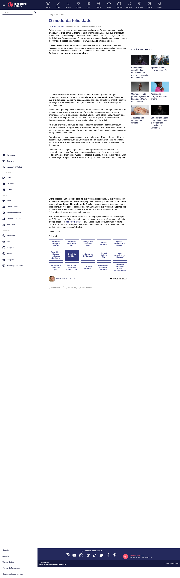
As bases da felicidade (87, 268)
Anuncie (5, 556)
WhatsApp (8, 235)
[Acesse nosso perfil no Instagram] (68, 555)
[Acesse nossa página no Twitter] (101, 555)
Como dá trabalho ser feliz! (104, 255)
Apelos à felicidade (103, 243)
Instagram (8, 247)
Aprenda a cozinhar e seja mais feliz (119, 243)
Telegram (8, 259)
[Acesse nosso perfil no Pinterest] (115, 555)
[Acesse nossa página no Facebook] (108, 555)
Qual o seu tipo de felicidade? (87, 255)
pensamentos (71, 287)
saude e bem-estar (86, 287)
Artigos (52, 14)
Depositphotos (60, 564)
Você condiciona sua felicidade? (119, 255)
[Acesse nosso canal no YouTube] (74, 555)
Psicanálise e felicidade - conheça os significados (55, 255)
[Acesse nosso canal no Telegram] (88, 555)
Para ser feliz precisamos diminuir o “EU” (72, 268)
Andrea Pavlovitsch (58, 26)
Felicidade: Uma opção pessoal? (56, 243)
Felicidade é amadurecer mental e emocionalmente (120, 268)
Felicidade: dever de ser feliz (71, 243)
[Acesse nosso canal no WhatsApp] (81, 555)
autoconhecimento (56, 287)
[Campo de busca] (17, 13)
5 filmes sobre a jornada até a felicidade (104, 268)
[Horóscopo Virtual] (17, 4)
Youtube (7, 241)
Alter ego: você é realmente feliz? (87, 243)
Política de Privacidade (11, 568)
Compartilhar (118, 278)
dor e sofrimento (74, 222)
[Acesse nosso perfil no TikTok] (94, 555)
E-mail (7, 253)
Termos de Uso (8, 562)
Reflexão (60, 14)
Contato (5, 550)
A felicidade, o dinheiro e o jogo (56, 268)
